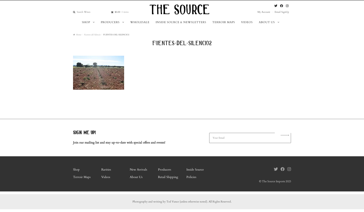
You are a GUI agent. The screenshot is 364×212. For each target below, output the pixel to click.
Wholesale (139, 22)
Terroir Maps (223, 22)
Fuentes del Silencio (92, 34)
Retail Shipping (168, 177)
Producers (110, 22)
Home (78, 34)
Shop (86, 22)
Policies (191, 177)
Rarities (106, 169)
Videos (247, 22)
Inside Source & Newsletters (181, 22)
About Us (267, 22)
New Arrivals (138, 169)
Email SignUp (282, 12)
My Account (263, 12)
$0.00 (122, 12)
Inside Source (195, 169)
